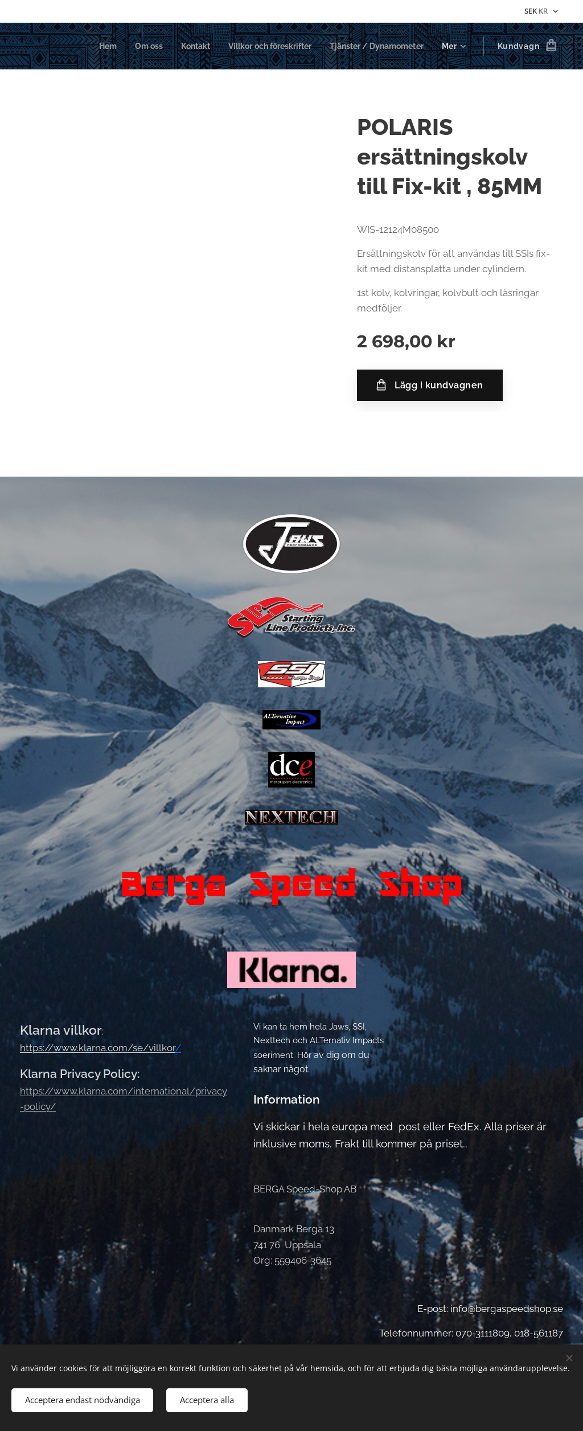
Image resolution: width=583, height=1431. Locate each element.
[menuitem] (87, 46)
